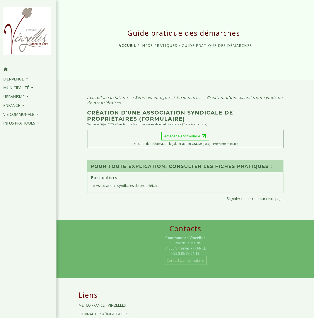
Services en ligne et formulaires (168, 97)
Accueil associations (108, 97)
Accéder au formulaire (185, 136)
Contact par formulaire (185, 260)
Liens (88, 295)
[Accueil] (28, 32)
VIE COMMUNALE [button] (19, 114)
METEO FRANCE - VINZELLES (102, 305)
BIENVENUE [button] (14, 79)
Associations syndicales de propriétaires (128, 185)
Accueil (127, 45)
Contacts (185, 228)
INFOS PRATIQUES (159, 45)
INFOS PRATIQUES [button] (19, 123)
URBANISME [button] (14, 96)
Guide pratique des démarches (217, 45)
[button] (28, 70)
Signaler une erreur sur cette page (255, 198)
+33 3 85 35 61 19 (185, 253)
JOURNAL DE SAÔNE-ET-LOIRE (103, 314)
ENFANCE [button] (12, 105)
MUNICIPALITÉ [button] (16, 87)
